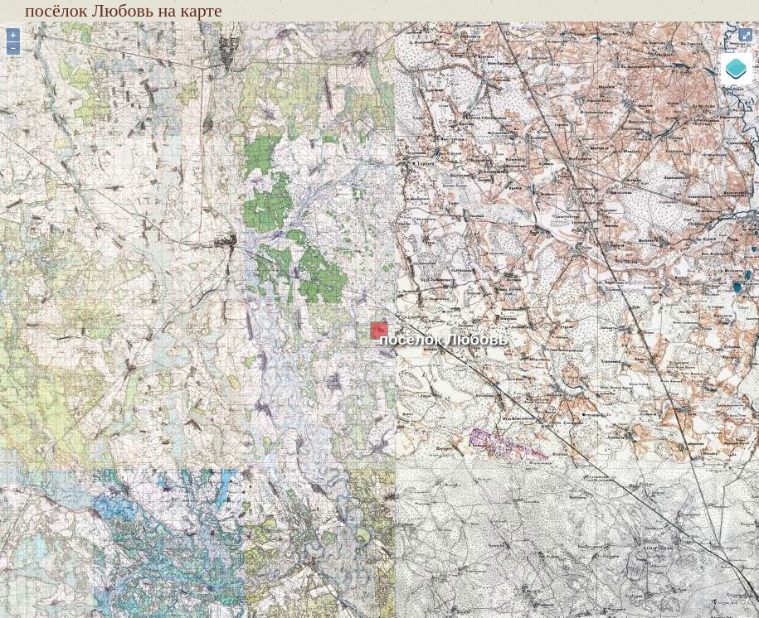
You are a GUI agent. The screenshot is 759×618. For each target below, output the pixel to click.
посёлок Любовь (443, 339)
